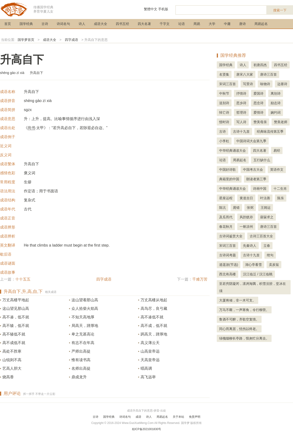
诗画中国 (259, 188)
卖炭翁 (274, 265)
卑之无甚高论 (82, 334)
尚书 (31, 128)
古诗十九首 (241, 131)
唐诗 (242, 24)
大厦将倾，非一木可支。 (237, 300)
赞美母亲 (260, 122)
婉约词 (276, 112)
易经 (276, 150)
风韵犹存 (246, 217)
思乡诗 (241, 103)
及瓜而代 (225, 217)
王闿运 (266, 207)
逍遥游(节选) (228, 265)
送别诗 (224, 103)
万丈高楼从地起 (154, 300)
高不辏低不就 (13, 334)
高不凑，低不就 (15, 317)
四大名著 (144, 24)
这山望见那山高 (15, 308)
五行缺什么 (261, 160)
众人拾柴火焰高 (84, 308)
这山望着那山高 (84, 300)
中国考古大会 (253, 169)
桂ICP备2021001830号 (146, 429)
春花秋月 (225, 226)
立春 (266, 246)
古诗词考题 (227, 255)
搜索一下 (280, 10)
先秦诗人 (249, 246)
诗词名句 (63, 24)
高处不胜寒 (11, 351)
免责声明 (194, 416)
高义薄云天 (150, 343)
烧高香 (8, 377)
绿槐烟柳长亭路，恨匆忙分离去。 (244, 338)
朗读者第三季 (256, 179)
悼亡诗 (224, 112)
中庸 (227, 24)
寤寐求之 (266, 217)
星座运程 (225, 198)
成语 (138, 416)
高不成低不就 (13, 343)
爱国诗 (258, 93)
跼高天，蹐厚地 (154, 334)
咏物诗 (265, 84)
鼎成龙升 (79, 377)
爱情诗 (258, 112)
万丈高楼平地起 (15, 300)
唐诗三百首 (268, 74)
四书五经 (122, 24)
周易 (196, 24)
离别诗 (276, 93)
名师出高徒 (81, 368)
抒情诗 (241, 93)
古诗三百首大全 (261, 236)
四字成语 (71, 40)
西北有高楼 (227, 274)
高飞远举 (148, 377)
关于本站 (178, 416)
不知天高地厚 (82, 317)
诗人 (82, 24)
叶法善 (265, 198)
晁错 (236, 207)
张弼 (250, 207)
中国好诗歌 (227, 169)
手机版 (163, 9)
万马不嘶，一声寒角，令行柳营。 (244, 310)
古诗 (44, 24)
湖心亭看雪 (253, 265)
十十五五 (22, 279)
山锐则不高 (11, 360)
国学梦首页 (26, 40)
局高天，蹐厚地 (84, 326)
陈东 (280, 198)
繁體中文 (150, 9)
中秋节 (224, 93)
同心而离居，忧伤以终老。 (239, 329)
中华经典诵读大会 (232, 150)
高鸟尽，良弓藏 (154, 308)
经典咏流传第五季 (270, 131)
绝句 (270, 255)
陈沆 (222, 207)
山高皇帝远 (150, 351)
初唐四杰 (260, 65)
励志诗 (276, 103)
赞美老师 (280, 122)
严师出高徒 (81, 351)
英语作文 (276, 169)
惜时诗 (224, 122)
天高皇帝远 (150, 360)
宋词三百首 (227, 84)
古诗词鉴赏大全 (230, 236)
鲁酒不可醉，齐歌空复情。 (239, 319)
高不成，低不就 (154, 326)
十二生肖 (280, 188)
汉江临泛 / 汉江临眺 (258, 274)
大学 (212, 24)
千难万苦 (199, 279)
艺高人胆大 (11, 368)
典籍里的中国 (229, 179)
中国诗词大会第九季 (251, 141)
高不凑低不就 (152, 317)
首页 (7, 24)
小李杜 (224, 141)
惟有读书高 (81, 360)
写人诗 (241, 122)
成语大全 (100, 24)
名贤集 (224, 74)
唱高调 (146, 368)
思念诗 (258, 103)
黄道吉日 (246, 198)
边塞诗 (282, 84)
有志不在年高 (82, 343)
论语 (181, 24)
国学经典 (26, 24)
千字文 (165, 24)
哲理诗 (241, 112)
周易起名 (261, 24)
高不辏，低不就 (15, 326)
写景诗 (248, 84)
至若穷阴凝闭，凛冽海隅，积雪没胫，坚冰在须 (252, 287)
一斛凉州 (246, 226)
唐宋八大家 (244, 74)
